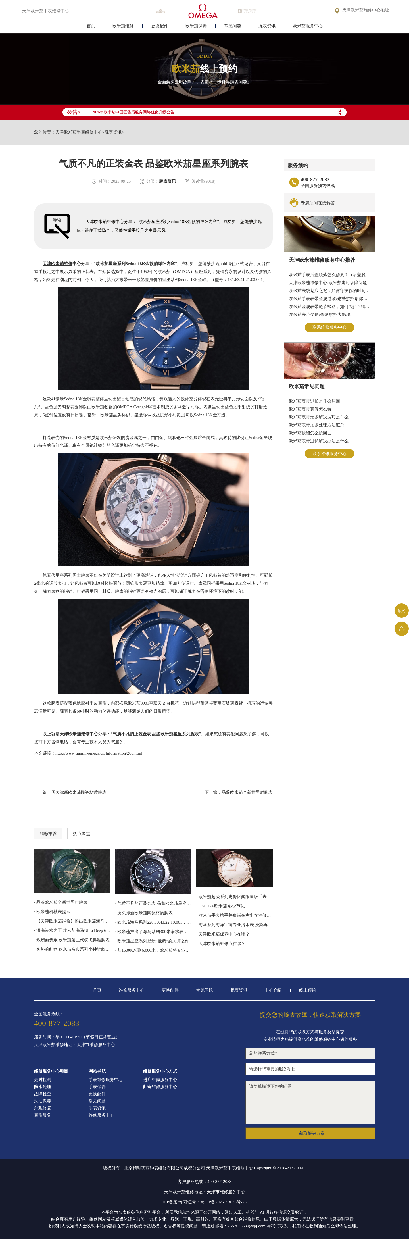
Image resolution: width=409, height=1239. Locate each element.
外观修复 (42, 1108)
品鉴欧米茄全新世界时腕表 (247, 792)
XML (301, 1168)
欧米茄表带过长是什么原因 (314, 401)
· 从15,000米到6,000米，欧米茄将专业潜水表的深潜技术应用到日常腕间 (153, 950)
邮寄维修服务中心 (160, 1087)
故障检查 (42, 1094)
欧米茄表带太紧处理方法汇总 (316, 425)
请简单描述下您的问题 (310, 1102)
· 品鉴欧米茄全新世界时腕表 (60, 902)
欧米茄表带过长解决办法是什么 (319, 441)
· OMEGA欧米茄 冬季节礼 (220, 906)
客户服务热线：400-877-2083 (204, 1181)
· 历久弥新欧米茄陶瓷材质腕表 (144, 913)
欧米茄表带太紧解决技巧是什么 (319, 417)
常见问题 (232, 28)
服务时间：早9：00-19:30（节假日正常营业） (77, 1037)
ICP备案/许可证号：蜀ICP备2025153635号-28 (204, 1202)
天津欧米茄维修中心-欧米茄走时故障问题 (328, 282)
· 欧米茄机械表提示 (52, 911)
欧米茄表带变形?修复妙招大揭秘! (320, 314)
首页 (91, 28)
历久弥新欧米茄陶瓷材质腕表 (79, 792)
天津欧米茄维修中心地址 (365, 10)
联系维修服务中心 (329, 327)
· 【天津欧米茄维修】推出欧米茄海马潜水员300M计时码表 (72, 921)
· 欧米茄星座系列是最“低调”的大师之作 (152, 941)
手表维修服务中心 (106, 1080)
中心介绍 (273, 990)
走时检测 (42, 1080)
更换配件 (159, 28)
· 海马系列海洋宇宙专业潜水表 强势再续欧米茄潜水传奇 (234, 925)
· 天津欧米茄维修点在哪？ (220, 943)
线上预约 (307, 990)
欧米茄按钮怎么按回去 (310, 433)
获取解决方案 (312, 1133)
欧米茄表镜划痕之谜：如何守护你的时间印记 (329, 290)
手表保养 (97, 1087)
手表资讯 (97, 1108)
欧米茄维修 (123, 28)
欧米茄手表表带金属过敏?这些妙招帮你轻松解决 (329, 298)
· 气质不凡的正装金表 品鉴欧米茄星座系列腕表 (153, 903)
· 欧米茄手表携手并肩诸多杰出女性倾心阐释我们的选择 (234, 915)
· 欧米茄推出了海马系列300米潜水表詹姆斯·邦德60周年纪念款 (153, 931)
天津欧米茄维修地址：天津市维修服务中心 (74, 1045)
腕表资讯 (267, 28)
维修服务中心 (131, 990)
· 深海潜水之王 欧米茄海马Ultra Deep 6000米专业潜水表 (72, 930)
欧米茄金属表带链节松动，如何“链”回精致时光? (329, 306)
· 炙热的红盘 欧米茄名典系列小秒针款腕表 (72, 949)
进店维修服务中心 (160, 1080)
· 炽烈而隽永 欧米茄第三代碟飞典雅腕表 (72, 940)
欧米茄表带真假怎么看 (310, 409)
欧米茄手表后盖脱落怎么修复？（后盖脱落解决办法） (329, 274)
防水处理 (42, 1087)
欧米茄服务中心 (308, 28)
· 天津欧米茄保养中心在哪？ (223, 934)
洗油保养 (42, 1101)
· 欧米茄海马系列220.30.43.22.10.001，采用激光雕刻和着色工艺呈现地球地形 (153, 922)
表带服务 (42, 1115)
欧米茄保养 (196, 28)
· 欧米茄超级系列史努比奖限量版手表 (231, 896)
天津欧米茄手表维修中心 (78, 132)
